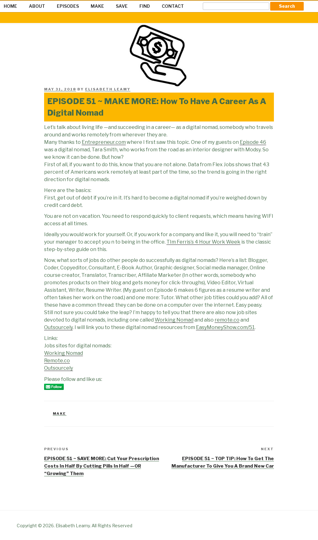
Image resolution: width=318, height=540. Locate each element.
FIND (144, 6)
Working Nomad (174, 320)
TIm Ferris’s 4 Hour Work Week (203, 242)
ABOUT (37, 6)
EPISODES (68, 6)
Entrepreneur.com (104, 142)
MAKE (97, 6)
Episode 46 (253, 142)
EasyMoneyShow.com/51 (225, 327)
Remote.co (57, 361)
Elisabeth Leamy (107, 89)
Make (59, 413)
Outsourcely (58, 327)
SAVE (122, 6)
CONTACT (173, 6)
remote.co (227, 320)
